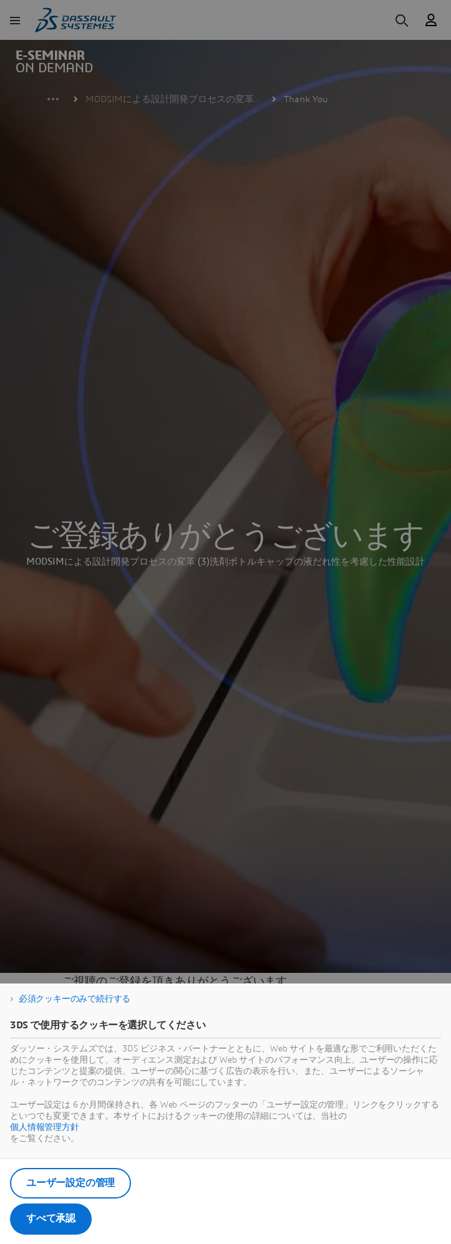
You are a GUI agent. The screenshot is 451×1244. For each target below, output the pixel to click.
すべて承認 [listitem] (50, 1218)
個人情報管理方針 (44, 1127)
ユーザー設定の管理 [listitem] (70, 1183)
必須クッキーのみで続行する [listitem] (74, 999)
